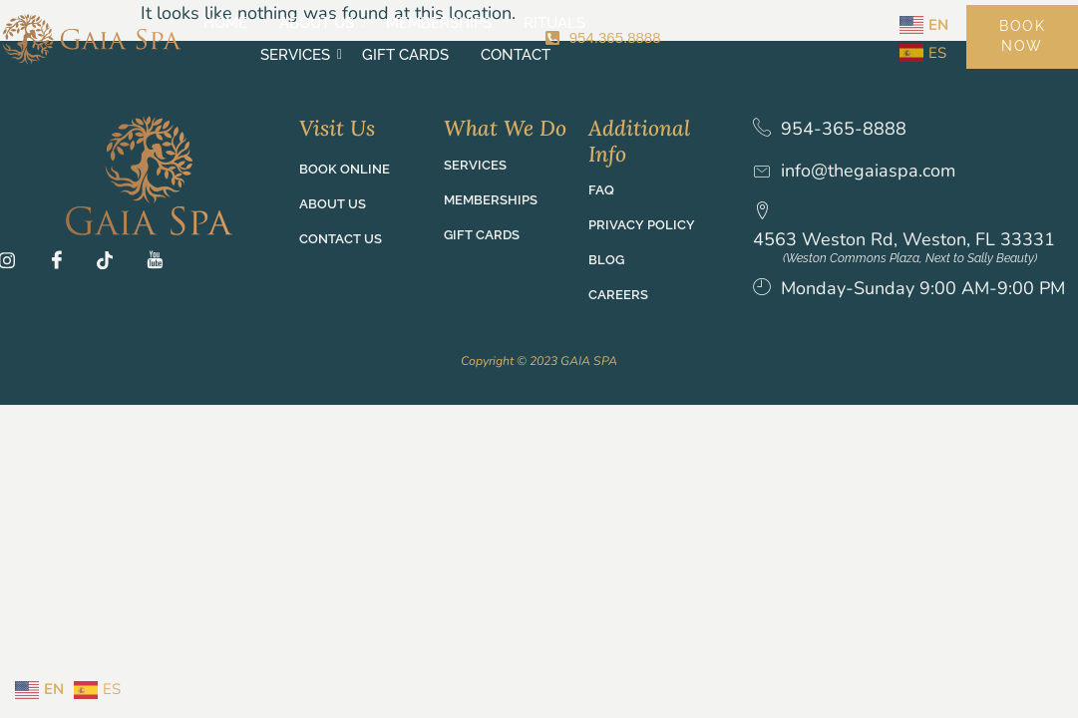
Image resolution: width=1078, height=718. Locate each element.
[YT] (161, 263)
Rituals (498, 23)
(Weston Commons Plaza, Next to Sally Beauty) (924, 258)
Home (168, 23)
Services (597, 23)
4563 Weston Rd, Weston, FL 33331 (918, 225)
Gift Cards (705, 23)
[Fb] (63, 263)
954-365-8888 (843, 129)
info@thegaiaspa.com (868, 170)
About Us (262, 23)
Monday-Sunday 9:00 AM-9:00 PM (909, 301)
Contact (459, 55)
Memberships (382, 23)
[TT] (112, 263)
